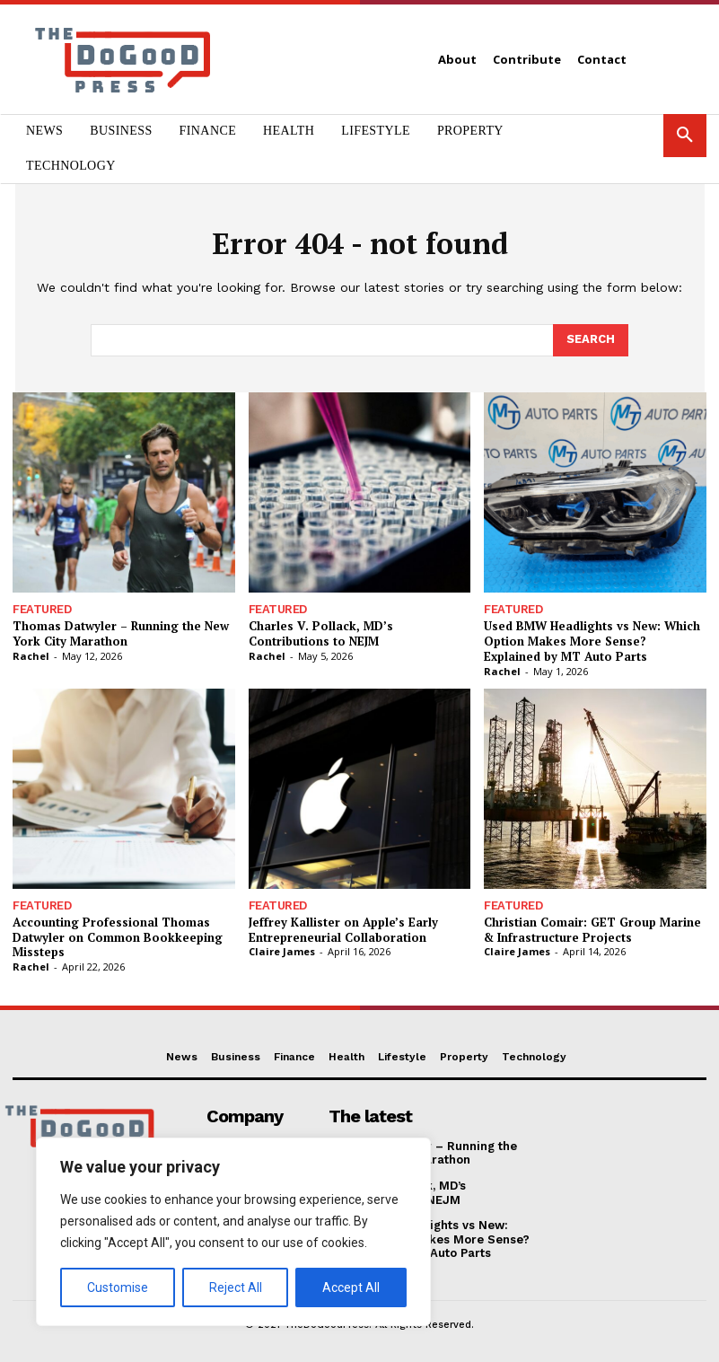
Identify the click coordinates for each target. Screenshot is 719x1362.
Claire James (282, 951)
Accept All (351, 1287)
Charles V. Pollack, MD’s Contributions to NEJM (321, 633)
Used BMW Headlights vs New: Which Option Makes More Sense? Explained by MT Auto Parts (592, 641)
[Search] (590, 340)
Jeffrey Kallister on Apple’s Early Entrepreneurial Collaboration (343, 929)
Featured (42, 609)
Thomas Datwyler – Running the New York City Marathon (121, 633)
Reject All (235, 1287)
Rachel (31, 656)
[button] (684, 135)
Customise (117, 1287)
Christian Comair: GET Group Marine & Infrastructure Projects (592, 929)
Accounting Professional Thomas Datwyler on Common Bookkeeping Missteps (118, 937)
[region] (233, 1232)
